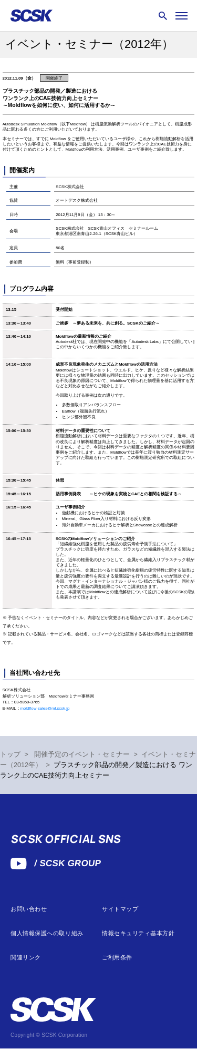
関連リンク (26, 957)
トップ (10, 754)
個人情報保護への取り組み (47, 933)
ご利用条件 (117, 957)
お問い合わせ (29, 909)
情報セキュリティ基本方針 (138, 933)
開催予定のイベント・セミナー (82, 754)
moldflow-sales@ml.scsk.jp (45, 708)
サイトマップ (120, 909)
